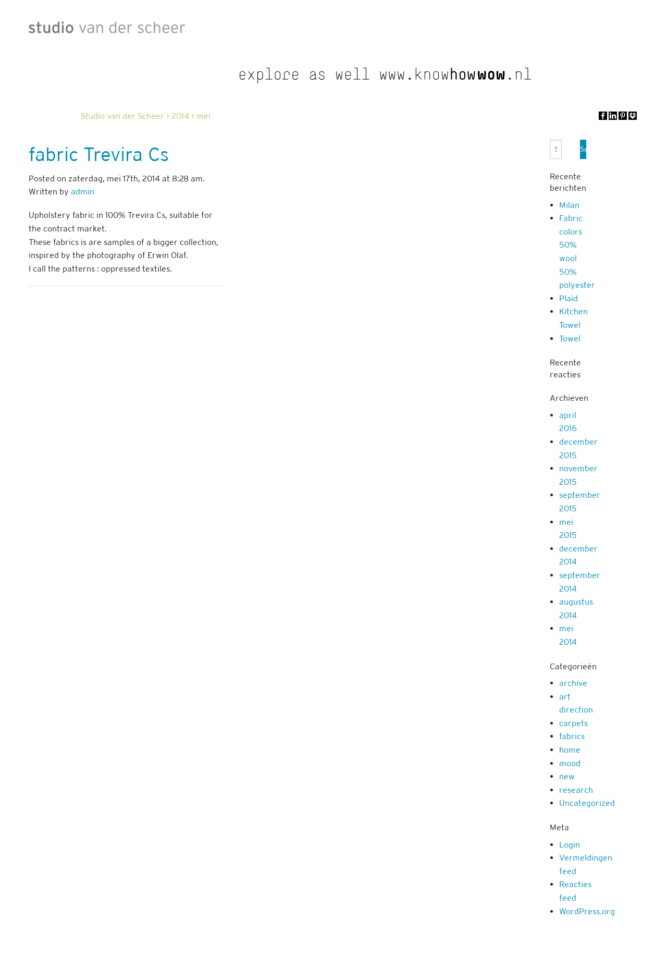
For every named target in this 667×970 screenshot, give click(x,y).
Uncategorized (587, 803)
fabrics (572, 736)
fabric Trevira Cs (99, 154)
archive (573, 683)
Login (569, 845)
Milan (569, 205)
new (567, 776)
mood (569, 763)
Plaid (568, 298)
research (576, 790)
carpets (573, 723)
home (569, 750)
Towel (569, 338)
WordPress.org (587, 911)
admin (82, 192)
